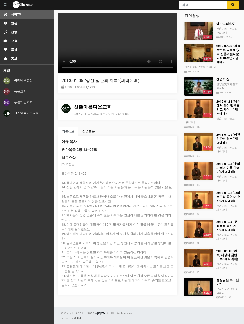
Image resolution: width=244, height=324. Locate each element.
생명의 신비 (224, 79)
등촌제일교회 (18, 102)
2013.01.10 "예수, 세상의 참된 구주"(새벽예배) (227, 255)
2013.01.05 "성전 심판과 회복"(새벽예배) (100, 80)
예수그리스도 (225, 24)
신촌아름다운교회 (21, 113)
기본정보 (68, 131)
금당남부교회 (18, 80)
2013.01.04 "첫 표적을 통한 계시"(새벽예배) (226, 226)
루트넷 (77, 318)
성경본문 (88, 131)
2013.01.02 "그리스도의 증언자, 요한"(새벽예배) (228, 197)
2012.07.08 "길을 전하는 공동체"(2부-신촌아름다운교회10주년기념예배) (228, 54)
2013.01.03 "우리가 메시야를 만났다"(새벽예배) (228, 168)
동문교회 (14, 91)
